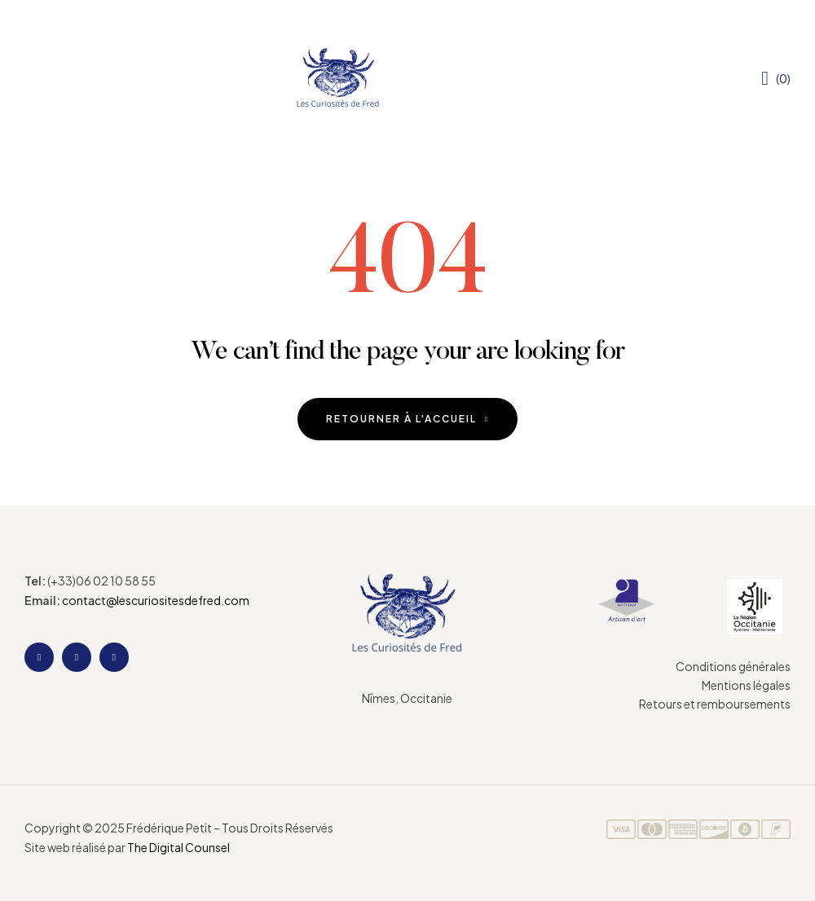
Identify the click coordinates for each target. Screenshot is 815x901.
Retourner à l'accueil (407, 419)
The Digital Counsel (178, 847)
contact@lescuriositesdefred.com (155, 600)
